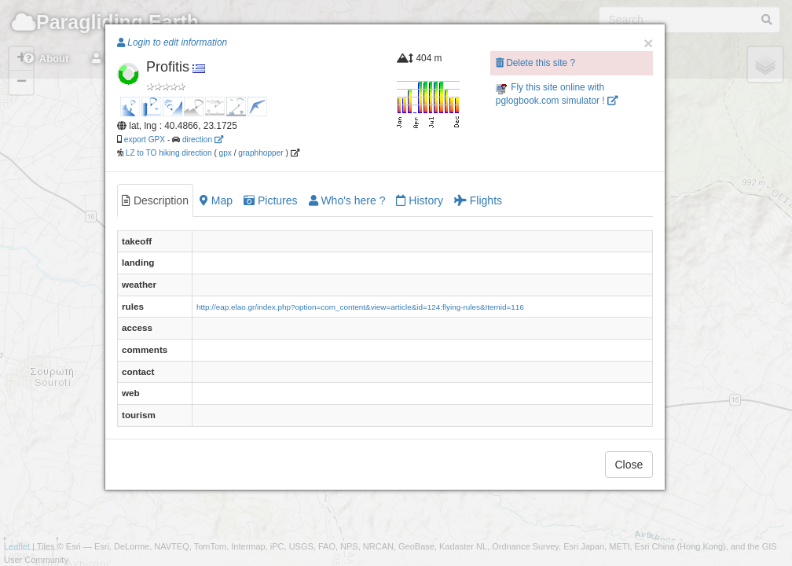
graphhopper (260, 153)
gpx (225, 153)
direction (202, 139)
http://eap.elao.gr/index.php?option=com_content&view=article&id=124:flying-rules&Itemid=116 (360, 307)
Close (629, 464)
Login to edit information (172, 42)
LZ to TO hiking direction (167, 153)
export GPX (144, 139)
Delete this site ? (535, 62)
